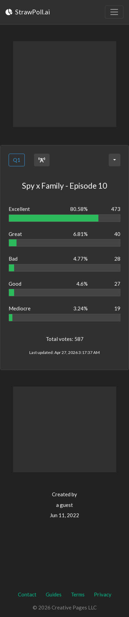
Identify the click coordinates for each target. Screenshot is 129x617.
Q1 (16, 160)
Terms (78, 594)
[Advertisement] (64, 84)
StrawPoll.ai (28, 12)
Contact (27, 594)
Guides (54, 594)
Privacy (102, 594)
